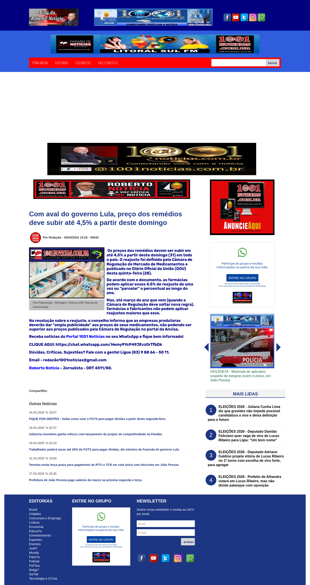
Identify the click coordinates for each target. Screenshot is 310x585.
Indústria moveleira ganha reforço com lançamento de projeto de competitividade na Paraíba (95, 434)
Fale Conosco (108, 62)
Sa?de (33, 574)
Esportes (35, 539)
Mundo (34, 552)
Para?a (34, 557)
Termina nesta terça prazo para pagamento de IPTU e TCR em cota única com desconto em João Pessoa (104, 464)
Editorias (61, 62)
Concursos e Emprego (45, 518)
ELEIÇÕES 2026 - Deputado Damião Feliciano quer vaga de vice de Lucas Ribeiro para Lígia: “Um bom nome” (249, 436)
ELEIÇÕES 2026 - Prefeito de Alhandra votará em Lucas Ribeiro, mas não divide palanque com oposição (250, 481)
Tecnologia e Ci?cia (43, 578)
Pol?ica (34, 565)
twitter (244, 17)
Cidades (35, 514)
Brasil (33, 509)
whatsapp (261, 17)
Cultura (34, 522)
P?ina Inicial (40, 62)
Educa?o (35, 531)
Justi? (33, 548)
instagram (253, 17)
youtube (236, 17)
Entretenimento (40, 535)
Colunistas (83, 62)
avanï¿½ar (206, 347)
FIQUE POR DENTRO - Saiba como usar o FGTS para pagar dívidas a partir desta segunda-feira (97, 419)
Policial (34, 561)
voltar (278, 347)
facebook (227, 17)
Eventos (35, 544)
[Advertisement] (155, 110)
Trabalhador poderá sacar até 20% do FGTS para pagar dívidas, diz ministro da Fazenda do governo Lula (104, 449)
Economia (36, 527)
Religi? (34, 570)
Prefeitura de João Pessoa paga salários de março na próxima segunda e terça (85, 480)
